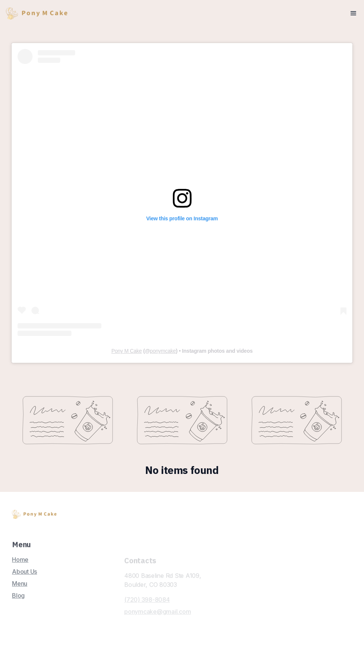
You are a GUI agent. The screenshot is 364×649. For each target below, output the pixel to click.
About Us (24, 575)
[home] (36, 13)
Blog (18, 599)
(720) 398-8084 (147, 613)
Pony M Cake (126, 351)
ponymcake (163, 351)
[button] (353, 13)
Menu (19, 587)
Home (20, 563)
